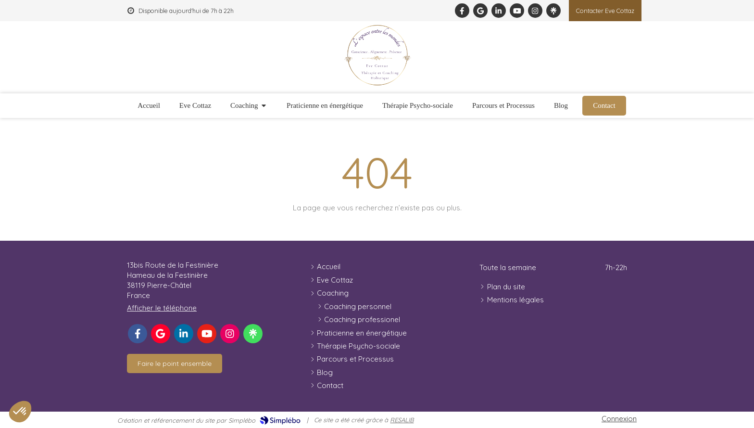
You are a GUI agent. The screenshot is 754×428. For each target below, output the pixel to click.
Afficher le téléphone (162, 307)
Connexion (619, 418)
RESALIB (402, 420)
